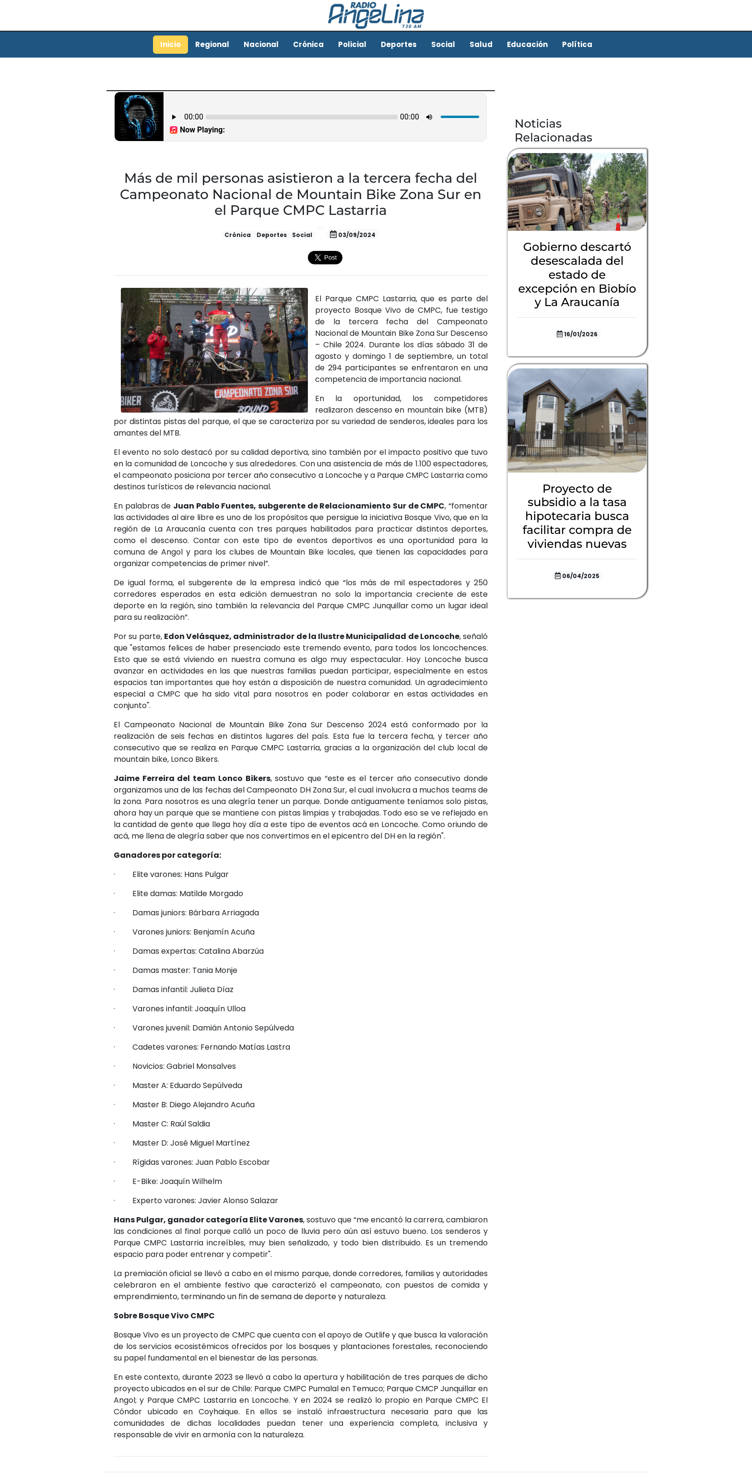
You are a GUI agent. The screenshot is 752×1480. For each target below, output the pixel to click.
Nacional (261, 44)
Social (443, 44)
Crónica (308, 44)
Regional (212, 44)
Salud (481, 44)
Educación (527, 44)
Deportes (399, 44)
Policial (352, 44)
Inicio (170, 44)
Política (577, 44)
